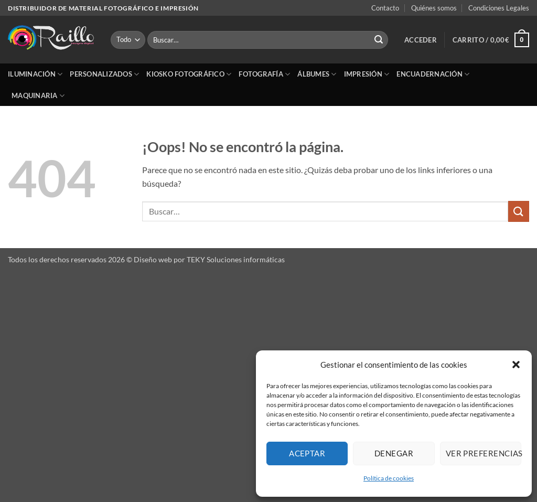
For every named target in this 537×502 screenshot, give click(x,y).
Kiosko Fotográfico (188, 74)
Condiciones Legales (498, 8)
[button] (516, 364)
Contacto (385, 8)
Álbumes (316, 74)
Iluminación (35, 74)
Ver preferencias (483, 453)
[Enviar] (379, 40)
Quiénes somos (434, 8)
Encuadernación (432, 74)
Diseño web (153, 259)
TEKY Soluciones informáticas (236, 259)
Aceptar (307, 453)
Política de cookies (388, 478)
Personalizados (104, 74)
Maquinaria (38, 96)
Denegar (393, 453)
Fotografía (264, 74)
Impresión (367, 74)
